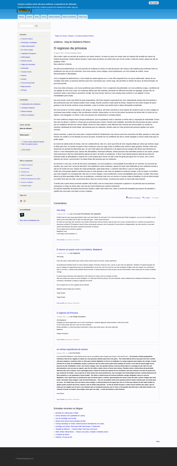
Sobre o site (82, 17)
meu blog (61, 210)
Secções (23, 34)
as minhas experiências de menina (72, 349)
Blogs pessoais (26, 86)
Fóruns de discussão (28, 83)
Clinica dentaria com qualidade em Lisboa (70, 416)
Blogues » (72, 36)
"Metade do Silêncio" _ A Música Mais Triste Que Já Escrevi (76, 429)
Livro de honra (25, 168)
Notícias (21, 17)
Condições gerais (26, 185)
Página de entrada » (62, 36)
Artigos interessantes (28, 46)
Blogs (37, 17)
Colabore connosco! (27, 165)
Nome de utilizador (26, 128)
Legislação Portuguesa (28, 53)
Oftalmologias (25, 57)
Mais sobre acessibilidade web (29, 220)
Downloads (24, 68)
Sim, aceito (154, 2)
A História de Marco (62, 434)
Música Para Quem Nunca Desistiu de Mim (71, 421)
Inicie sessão (60, 239)
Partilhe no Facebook (133, 197)
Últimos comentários (69, 17)
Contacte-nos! (25, 172)
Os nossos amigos (27, 50)
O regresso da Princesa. (67, 313)
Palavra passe (25, 135)
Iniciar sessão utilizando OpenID (33, 142)
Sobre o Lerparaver (27, 175)
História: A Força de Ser (64, 437)
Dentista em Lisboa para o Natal (67, 413)
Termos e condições (27, 182)
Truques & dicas (26, 72)
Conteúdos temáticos (28, 108)
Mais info (75, 7)
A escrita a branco (27, 39)
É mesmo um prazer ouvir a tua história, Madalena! (79, 249)
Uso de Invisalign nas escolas (66, 418)
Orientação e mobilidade (29, 42)
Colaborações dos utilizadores (31, 104)
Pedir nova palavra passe (29, 144)
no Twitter (146, 197)
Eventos (29, 17)
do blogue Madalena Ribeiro (85, 36)
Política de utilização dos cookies (31, 178)
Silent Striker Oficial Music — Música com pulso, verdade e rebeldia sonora (82, 432)
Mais (158, 441)
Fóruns (43, 17)
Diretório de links (26, 61)
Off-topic (24, 90)
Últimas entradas (54, 17)
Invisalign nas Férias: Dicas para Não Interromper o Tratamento (78, 426)
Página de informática (28, 64)
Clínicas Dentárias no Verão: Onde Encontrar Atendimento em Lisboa (80, 424)
